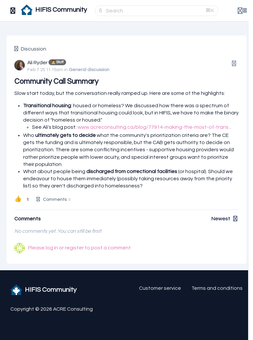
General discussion (89, 69)
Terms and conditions (217, 288)
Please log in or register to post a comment (79, 247)
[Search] (154, 11)
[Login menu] (242, 11)
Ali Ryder (37, 62)
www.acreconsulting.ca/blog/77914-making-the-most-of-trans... (154, 127)
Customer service (160, 288)
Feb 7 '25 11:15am (45, 69)
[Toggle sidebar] (13, 10)
